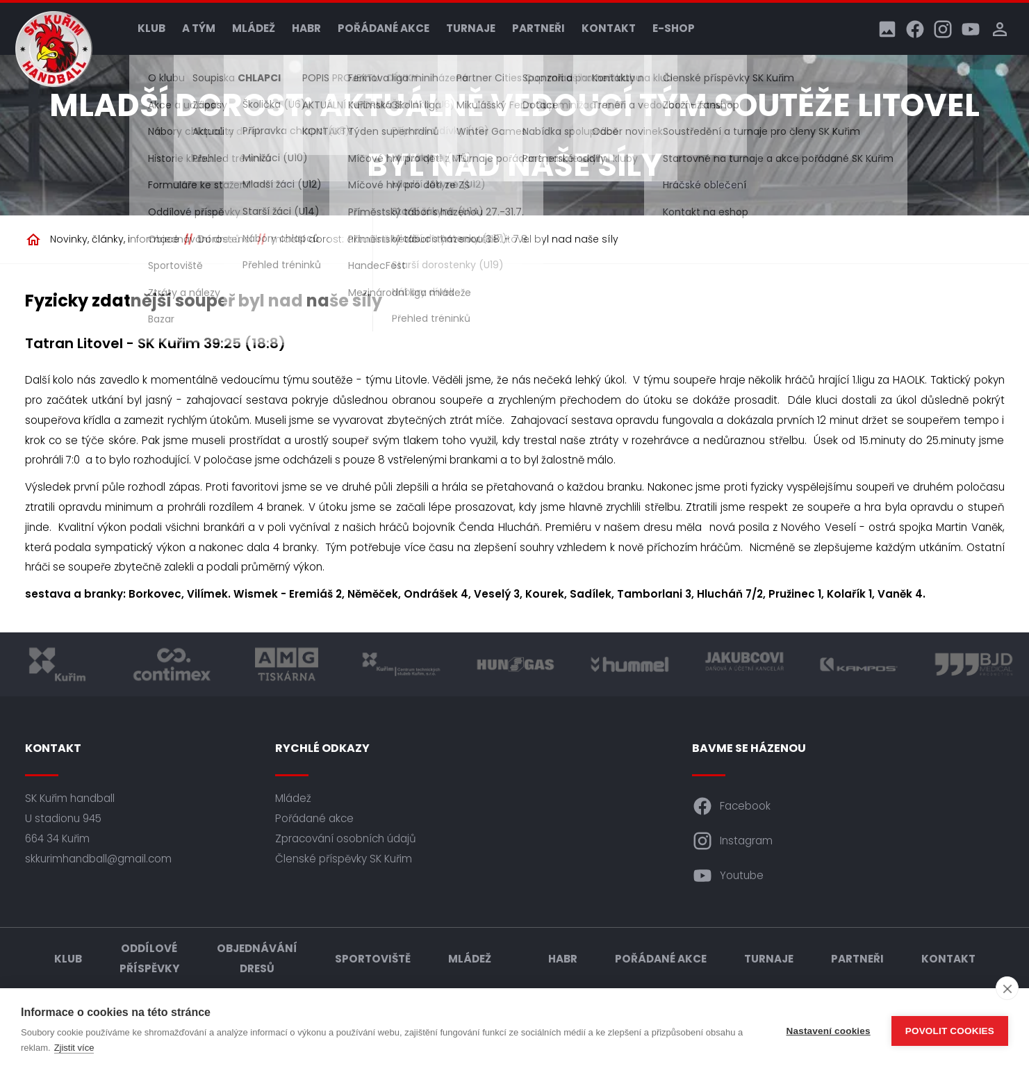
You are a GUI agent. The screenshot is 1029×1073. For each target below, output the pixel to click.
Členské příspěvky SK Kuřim (343, 858)
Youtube (728, 875)
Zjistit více (74, 1047)
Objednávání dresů (257, 958)
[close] (1007, 988)
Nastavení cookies (829, 1031)
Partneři (538, 28)
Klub (151, 28)
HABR (306, 28)
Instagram (732, 840)
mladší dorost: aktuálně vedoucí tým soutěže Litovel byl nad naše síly (444, 239)
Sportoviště (373, 958)
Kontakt (609, 28)
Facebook (731, 806)
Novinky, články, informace (114, 239)
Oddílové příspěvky (149, 958)
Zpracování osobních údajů (345, 838)
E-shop (673, 28)
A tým (198, 28)
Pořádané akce (383, 28)
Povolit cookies (949, 1031)
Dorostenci (225, 239)
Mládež (253, 28)
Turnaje (470, 28)
